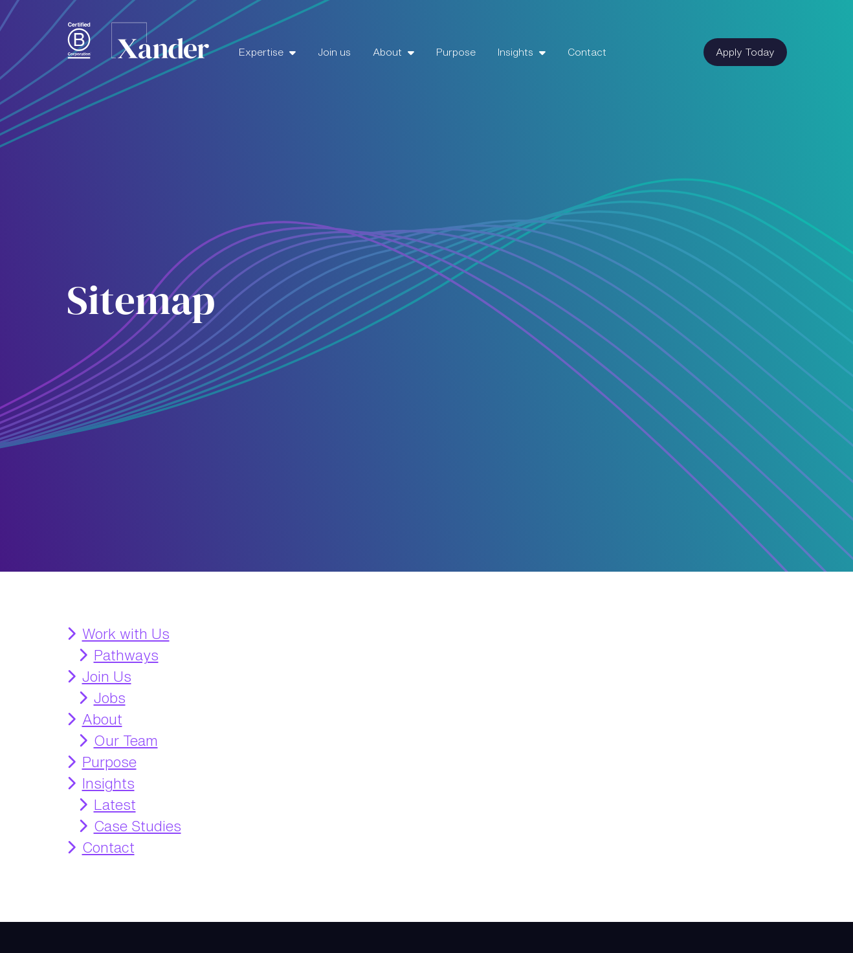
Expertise (262, 52)
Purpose (456, 52)
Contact (587, 52)
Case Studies (137, 826)
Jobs (110, 698)
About (388, 52)
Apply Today (745, 52)
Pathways (126, 655)
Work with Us (126, 634)
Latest (115, 805)
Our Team (126, 741)
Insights (517, 52)
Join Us (106, 676)
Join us (334, 52)
